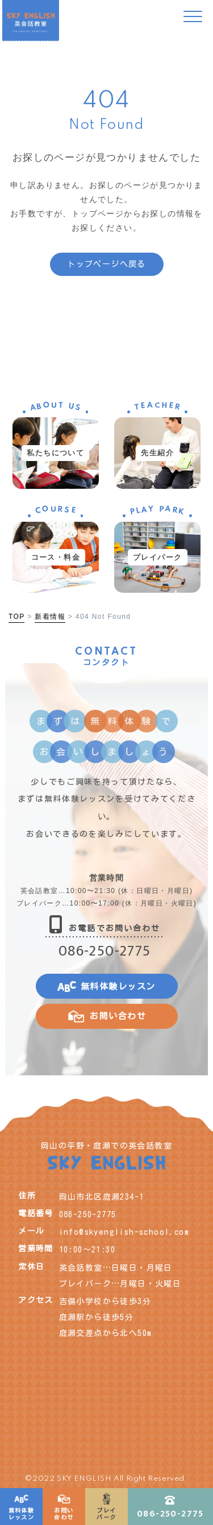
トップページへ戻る (106, 264)
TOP (16, 617)
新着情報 (50, 617)
